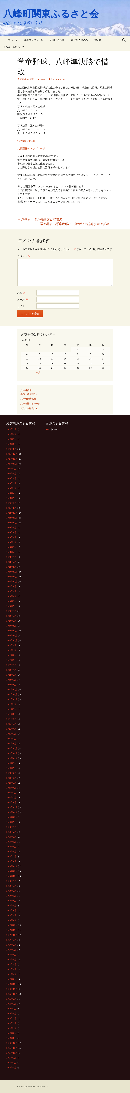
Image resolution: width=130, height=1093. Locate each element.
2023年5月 (11, 606)
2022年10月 (11, 640)
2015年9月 (11, 1057)
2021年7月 (11, 714)
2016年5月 (11, 1018)
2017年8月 (11, 944)
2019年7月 (11, 831)
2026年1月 (11, 449)
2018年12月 (11, 866)
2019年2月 (11, 856)
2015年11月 (11, 1047)
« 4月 (38, 372)
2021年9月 (11, 704)
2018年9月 (11, 881)
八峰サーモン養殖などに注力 (39, 219)
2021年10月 (11, 699)
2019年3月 (11, 851)
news (42, 79)
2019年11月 (11, 812)
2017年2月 (11, 974)
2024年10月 (11, 522)
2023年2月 (11, 620)
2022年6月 (11, 660)
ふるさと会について (14, 47)
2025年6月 (11, 483)
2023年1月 (11, 625)
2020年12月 (11, 748)
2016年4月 (11, 1023)
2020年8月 (11, 768)
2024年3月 (11, 557)
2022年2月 (11, 679)
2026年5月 (11, 429)
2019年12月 (11, 807)
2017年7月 (11, 949)
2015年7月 (11, 1067)
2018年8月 (11, 885)
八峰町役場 (26, 390)
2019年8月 (11, 827)
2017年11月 (11, 930)
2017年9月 (11, 939)
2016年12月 (11, 984)
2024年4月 (11, 552)
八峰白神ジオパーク (30, 403)
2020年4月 (11, 787)
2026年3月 (11, 439)
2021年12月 (11, 689)
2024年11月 (11, 517)
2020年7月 (11, 773)
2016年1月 (11, 1038)
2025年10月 (11, 463)
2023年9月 (11, 586)
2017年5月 (11, 959)
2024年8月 (11, 532)
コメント (23, 256)
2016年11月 (11, 989)
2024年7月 (11, 537)
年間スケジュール (33, 39)
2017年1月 (11, 979)
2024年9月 (11, 527)
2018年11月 (11, 871)
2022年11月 (11, 635)
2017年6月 (11, 954)
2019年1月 (11, 861)
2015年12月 (11, 1043)
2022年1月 (11, 684)
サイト (21, 306)
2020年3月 (11, 792)
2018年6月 (11, 895)
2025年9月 (11, 468)
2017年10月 (11, 935)
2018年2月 (11, 915)
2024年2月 (11, 561)
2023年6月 (11, 601)
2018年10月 (11, 876)
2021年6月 (11, 719)
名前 (21, 292)
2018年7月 (11, 890)
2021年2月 (11, 738)
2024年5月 (11, 547)
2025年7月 (11, 478)
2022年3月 (11, 674)
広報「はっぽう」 (29, 393)
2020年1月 (11, 802)
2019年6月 (11, 836)
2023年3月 (11, 615)
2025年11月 (11, 458)
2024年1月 (11, 566)
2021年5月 (11, 723)
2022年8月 (11, 650)
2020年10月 (11, 758)
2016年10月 (11, 993)
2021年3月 (11, 733)
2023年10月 (11, 581)
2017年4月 (11, 964)
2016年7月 (11, 1008)
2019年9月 (11, 822)
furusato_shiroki (58, 79)
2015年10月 (11, 1052)
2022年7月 (11, 655)
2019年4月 (11, 846)
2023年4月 (11, 611)
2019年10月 (11, 817)
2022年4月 (11, 669)
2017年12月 (11, 925)
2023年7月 (11, 596)
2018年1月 (11, 920)
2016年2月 (11, 1033)
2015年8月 (11, 1062)
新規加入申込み (79, 39)
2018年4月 (11, 905)
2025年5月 (11, 488)
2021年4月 (11, 728)
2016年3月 (11, 1028)
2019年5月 (11, 841)
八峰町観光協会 (28, 398)
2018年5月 (11, 900)
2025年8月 (11, 473)
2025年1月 (11, 507)
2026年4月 (11, 434)
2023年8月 (11, 591)
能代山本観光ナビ (29, 408)
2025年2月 (11, 503)
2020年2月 (11, 797)
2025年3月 (11, 498)
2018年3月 (11, 910)
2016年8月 (11, 1003)
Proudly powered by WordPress (32, 1086)
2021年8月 (11, 709)
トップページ (10, 39)
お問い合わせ (57, 39)
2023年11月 (11, 576)
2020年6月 (11, 777)
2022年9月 (11, 645)
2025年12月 (11, 453)
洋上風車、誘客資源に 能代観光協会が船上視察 (76, 224)
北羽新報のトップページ (31, 148)
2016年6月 (11, 1013)
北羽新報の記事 (26, 140)
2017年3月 (11, 969)
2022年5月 (11, 665)
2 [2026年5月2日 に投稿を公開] (90, 349)
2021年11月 (11, 694)
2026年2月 (11, 444)
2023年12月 (11, 571)
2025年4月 (11, 493)
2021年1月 (11, 743)
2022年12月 (11, 630)
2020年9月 (11, 763)
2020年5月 (11, 782)
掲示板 (98, 39)
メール (22, 299)
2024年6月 (11, 542)
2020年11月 (11, 753)
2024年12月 (11, 512)
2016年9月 (11, 998)
